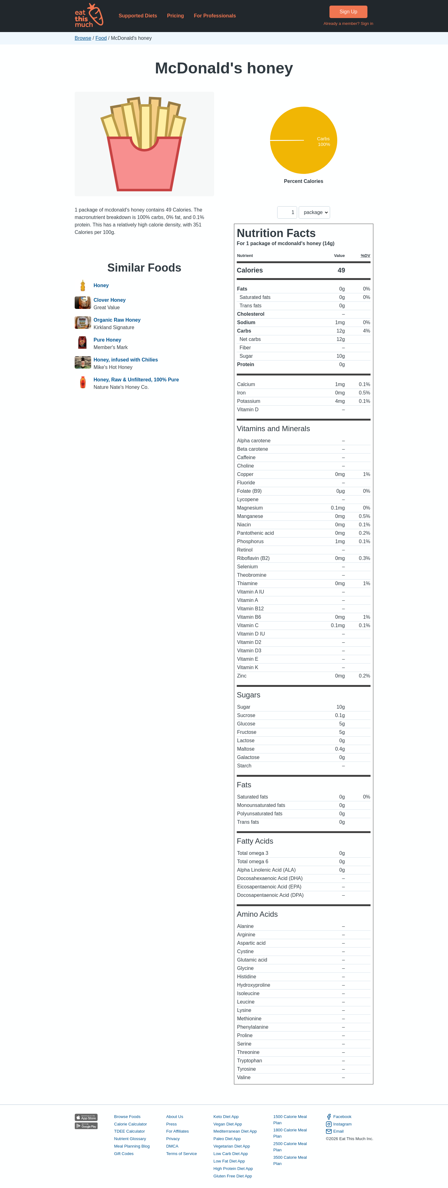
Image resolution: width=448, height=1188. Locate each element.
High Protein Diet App (233, 1168)
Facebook (338, 1117)
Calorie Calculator (130, 1124)
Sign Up (348, 11)
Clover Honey (110, 300)
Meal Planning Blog (132, 1146)
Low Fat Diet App (229, 1161)
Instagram (339, 1124)
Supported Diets (138, 15)
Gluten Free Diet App (232, 1176)
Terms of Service (181, 1153)
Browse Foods (127, 1116)
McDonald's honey (224, 68)
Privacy (173, 1138)
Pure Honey (107, 339)
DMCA (172, 1146)
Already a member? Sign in (348, 23)
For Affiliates (177, 1131)
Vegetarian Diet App (231, 1146)
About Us (174, 1116)
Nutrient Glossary (130, 1138)
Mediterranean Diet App (235, 1131)
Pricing (175, 15)
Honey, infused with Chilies (126, 359)
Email (334, 1131)
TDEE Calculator (129, 1131)
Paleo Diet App (227, 1138)
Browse (83, 38)
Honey (101, 285)
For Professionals (215, 15)
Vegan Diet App (227, 1124)
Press (171, 1124)
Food (101, 38)
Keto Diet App (226, 1116)
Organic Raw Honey (117, 320)
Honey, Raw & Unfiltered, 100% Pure (136, 379)
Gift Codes (124, 1153)
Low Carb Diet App (230, 1153)
